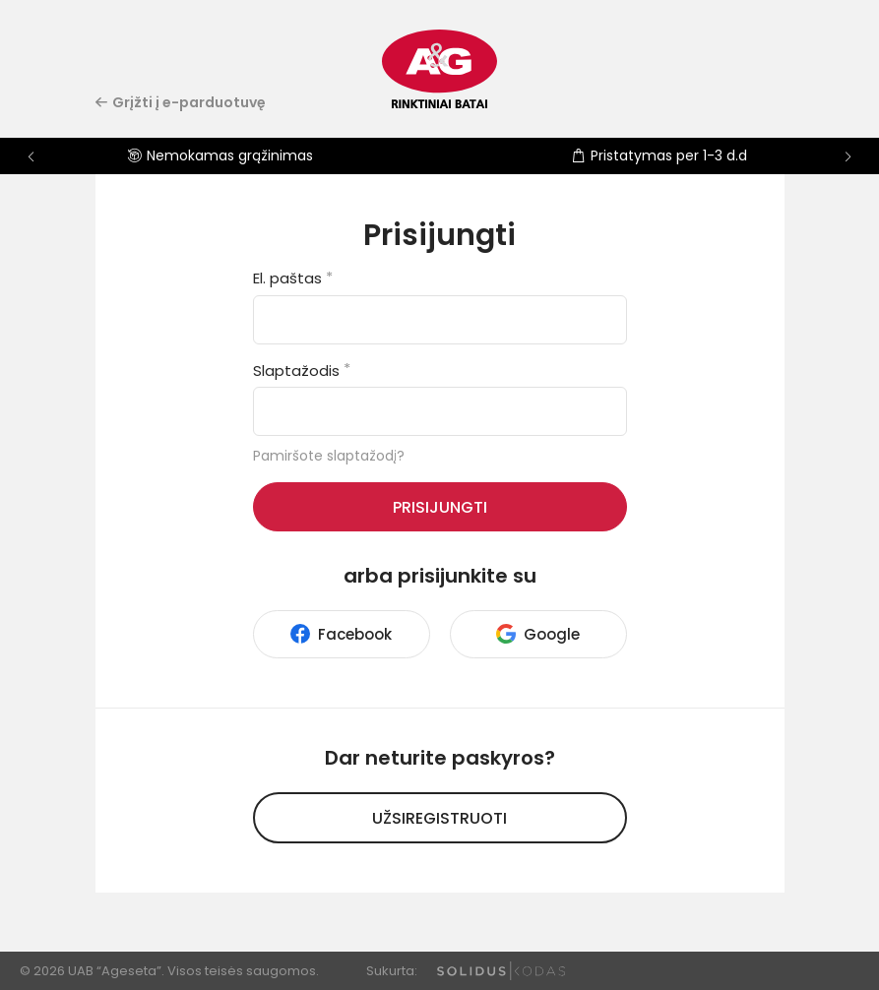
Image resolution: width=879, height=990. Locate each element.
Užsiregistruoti (439, 818)
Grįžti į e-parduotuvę (180, 102)
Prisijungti (440, 507)
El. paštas (293, 278)
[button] (848, 156)
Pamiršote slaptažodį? (329, 455)
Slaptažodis (301, 370)
